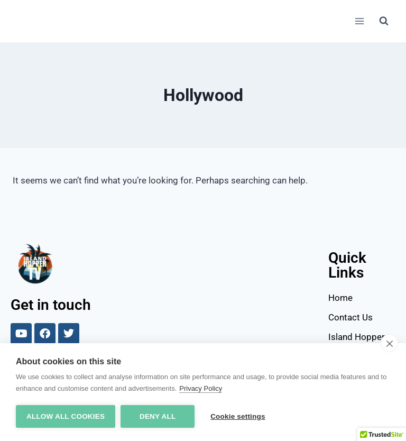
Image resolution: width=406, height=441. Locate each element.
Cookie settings (237, 416)
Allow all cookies (65, 416)
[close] (389, 343)
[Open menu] (359, 21)
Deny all (158, 416)
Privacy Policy (200, 388)
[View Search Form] (383, 21)
